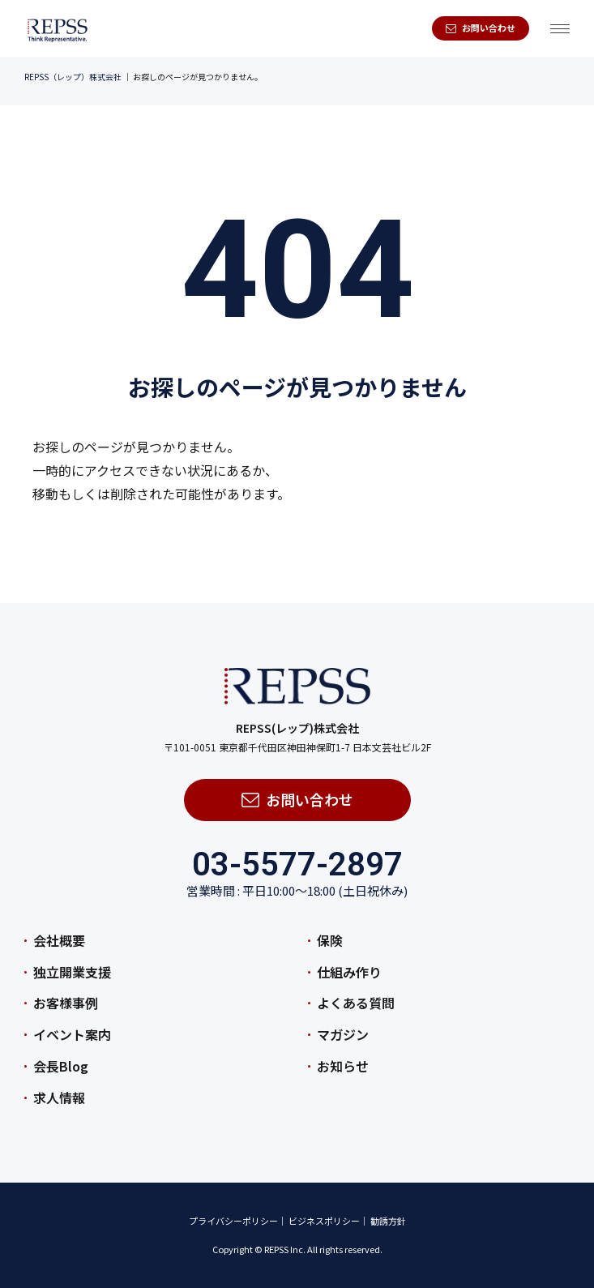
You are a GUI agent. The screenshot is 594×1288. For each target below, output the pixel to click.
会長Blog (60, 1066)
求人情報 (59, 1097)
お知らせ (343, 1066)
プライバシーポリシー (233, 1220)
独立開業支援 (72, 972)
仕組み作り (349, 972)
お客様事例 (65, 1002)
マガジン (343, 1034)
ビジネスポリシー (324, 1220)
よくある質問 (356, 1002)
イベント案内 (72, 1034)
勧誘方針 (388, 1220)
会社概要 (59, 940)
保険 (330, 940)
